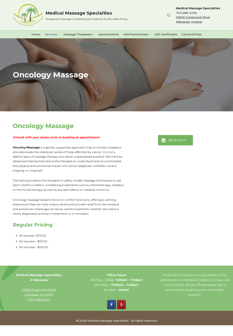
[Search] (167, 15)
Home (33, 34)
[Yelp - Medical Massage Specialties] (121, 315)
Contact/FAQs (194, 34)
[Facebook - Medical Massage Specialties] (111, 315)
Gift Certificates (167, 34)
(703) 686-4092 (39, 310)
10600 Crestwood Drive (39, 300)
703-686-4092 (185, 13)
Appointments (108, 34)
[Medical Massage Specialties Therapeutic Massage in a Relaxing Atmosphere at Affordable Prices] (70, 15)
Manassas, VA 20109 (39, 305)
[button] (55, 34)
